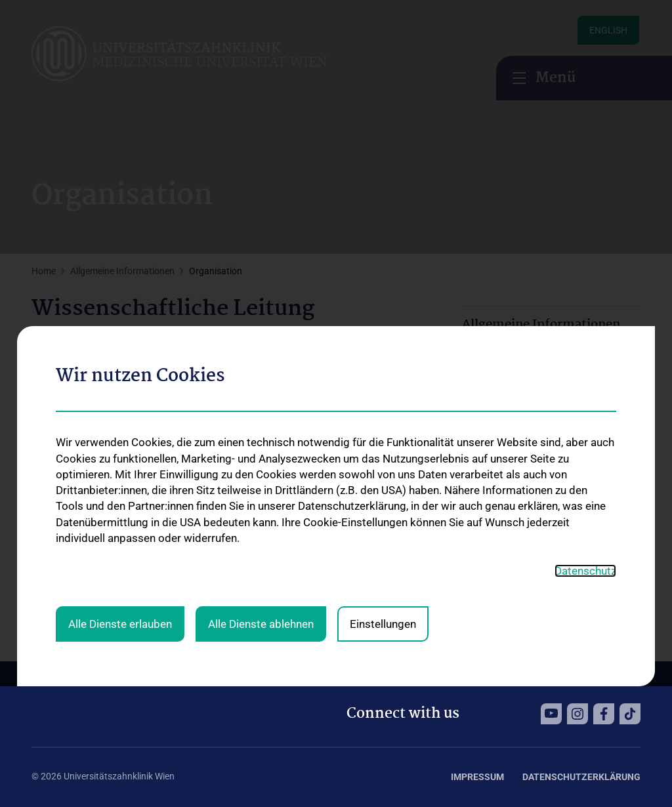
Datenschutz (585, 381)
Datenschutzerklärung (581, 777)
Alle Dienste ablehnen (261, 435)
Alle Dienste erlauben (120, 435)
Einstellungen (383, 435)
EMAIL (48, 566)
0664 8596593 (102, 534)
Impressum (477, 777)
